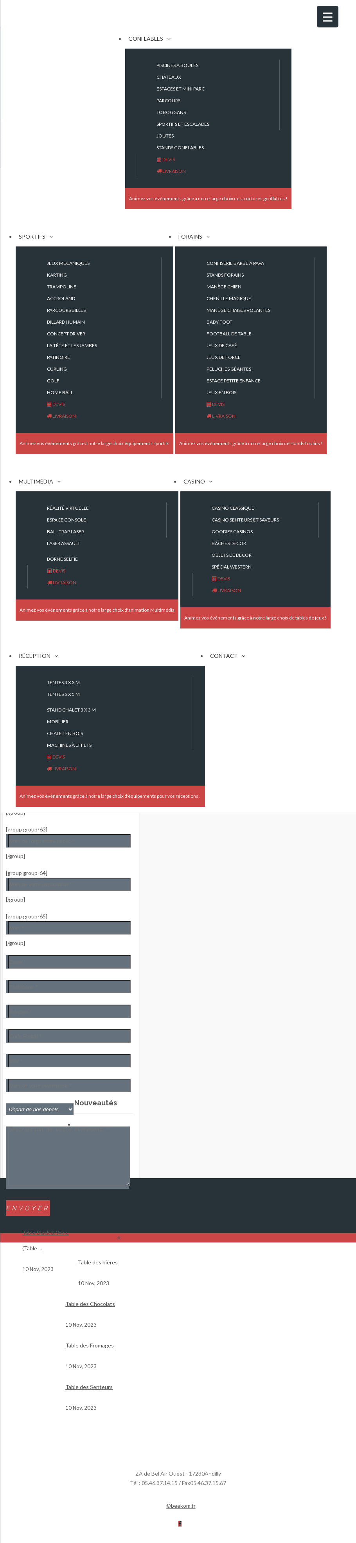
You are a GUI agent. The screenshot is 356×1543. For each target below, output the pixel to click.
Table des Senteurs (89, 1398)
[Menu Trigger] (327, 16)
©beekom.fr (181, 1517)
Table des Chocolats (90, 1315)
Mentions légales (221, 1517)
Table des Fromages (89, 1357)
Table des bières (98, 1274)
